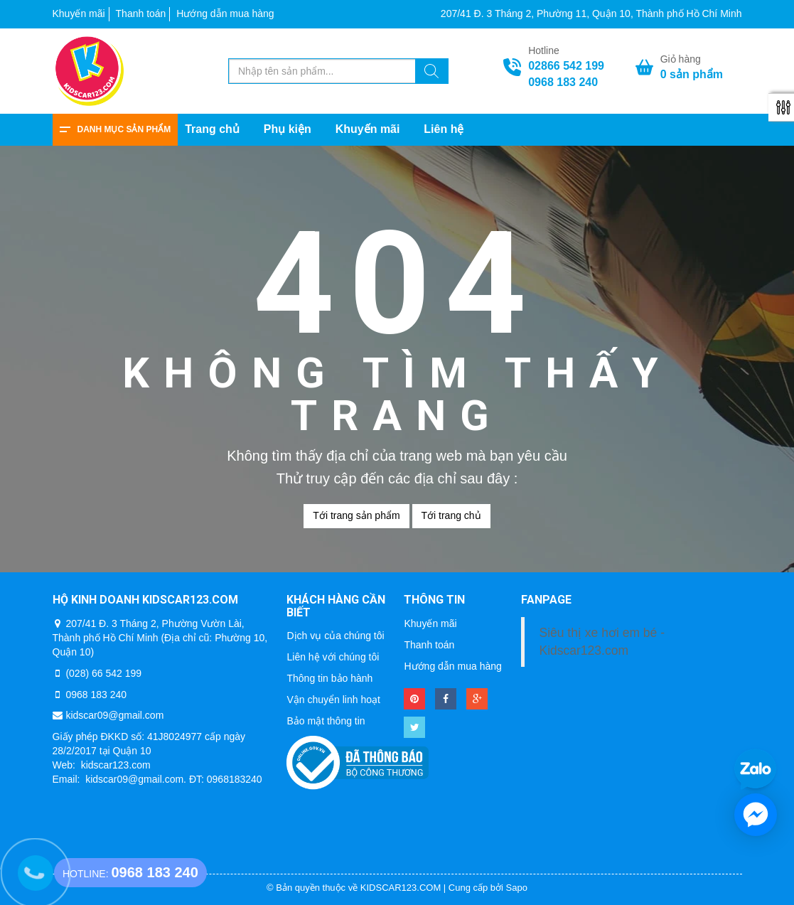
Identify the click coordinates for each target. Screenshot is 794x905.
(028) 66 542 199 (103, 673)
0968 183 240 (563, 82)
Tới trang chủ (451, 515)
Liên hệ (443, 129)
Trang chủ (212, 129)
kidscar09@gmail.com (114, 715)
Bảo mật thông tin (325, 721)
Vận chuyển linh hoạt (333, 699)
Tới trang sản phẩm (356, 515)
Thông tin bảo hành (329, 678)
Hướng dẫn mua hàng (225, 13)
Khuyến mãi (79, 13)
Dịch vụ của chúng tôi (335, 635)
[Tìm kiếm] (431, 73)
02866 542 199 (566, 66)
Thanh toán (141, 13)
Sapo (516, 887)
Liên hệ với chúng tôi (332, 657)
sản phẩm (691, 74)
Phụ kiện (287, 129)
